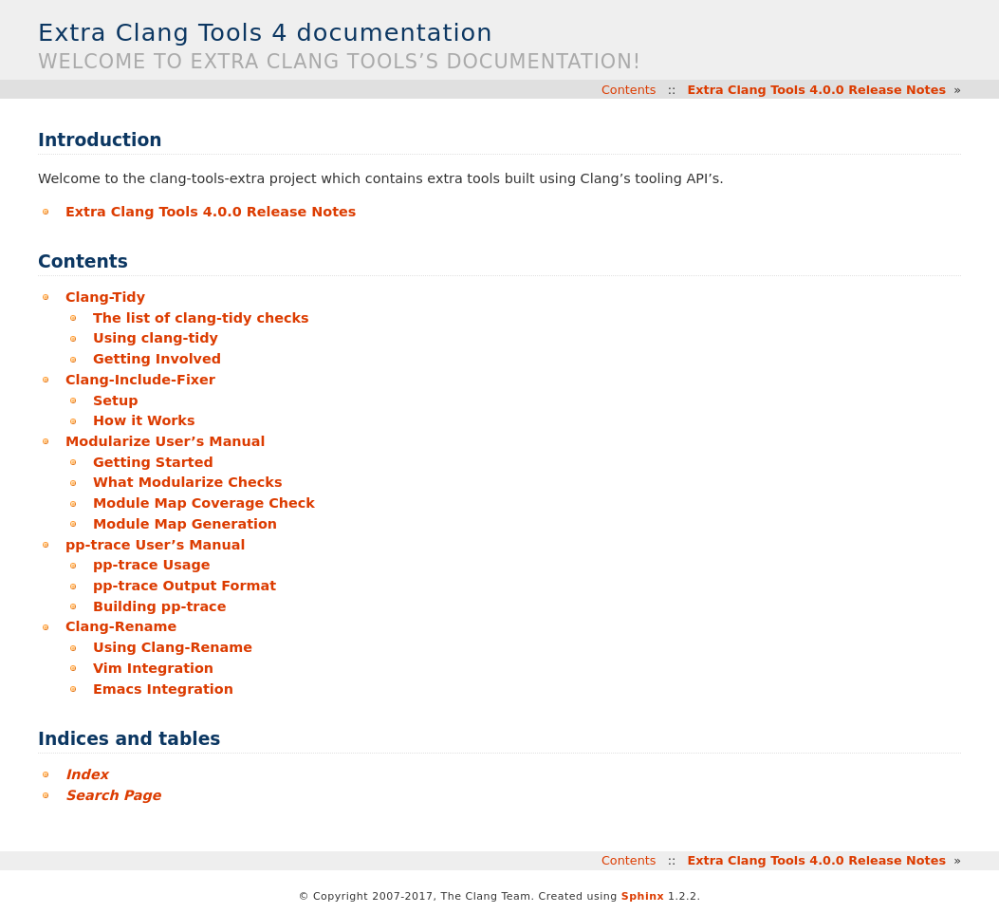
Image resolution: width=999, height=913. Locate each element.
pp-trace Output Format (184, 585)
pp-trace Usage (152, 564)
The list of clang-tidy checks (201, 318)
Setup (116, 400)
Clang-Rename (120, 626)
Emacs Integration (163, 689)
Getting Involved (157, 358)
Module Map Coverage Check (204, 503)
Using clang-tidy (155, 337)
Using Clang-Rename (172, 647)
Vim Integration (153, 668)
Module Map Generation (185, 523)
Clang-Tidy (105, 297)
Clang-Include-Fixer (140, 379)
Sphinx (642, 896)
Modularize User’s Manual (165, 441)
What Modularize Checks (188, 482)
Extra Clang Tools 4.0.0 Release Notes (817, 90)
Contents (629, 90)
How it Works (144, 420)
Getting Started (153, 462)
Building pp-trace (159, 606)
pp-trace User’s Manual (155, 544)
